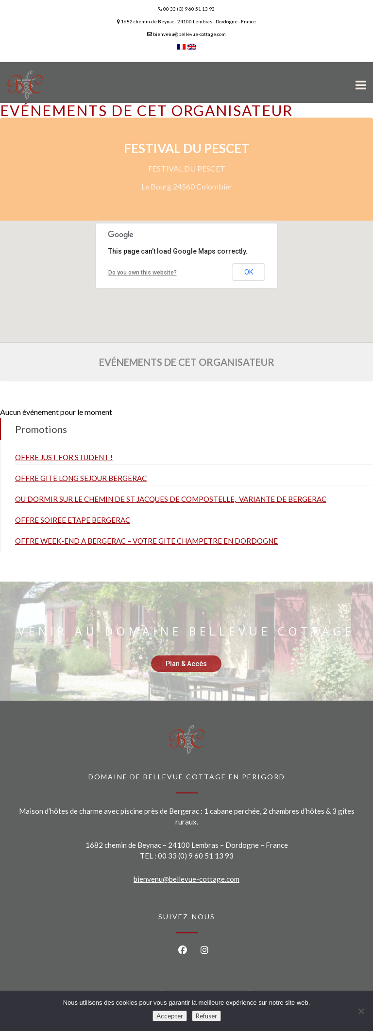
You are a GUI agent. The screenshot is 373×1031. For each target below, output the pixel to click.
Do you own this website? (142, 272)
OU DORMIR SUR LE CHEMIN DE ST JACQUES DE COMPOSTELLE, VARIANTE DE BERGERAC (170, 499)
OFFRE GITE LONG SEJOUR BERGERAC (81, 478)
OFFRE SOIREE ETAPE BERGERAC (72, 520)
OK (248, 272)
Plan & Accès (186, 664)
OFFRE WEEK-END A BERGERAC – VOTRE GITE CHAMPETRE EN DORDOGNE (146, 540)
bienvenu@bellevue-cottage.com (186, 879)
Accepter (169, 1016)
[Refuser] (361, 1011)
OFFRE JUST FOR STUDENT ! (64, 457)
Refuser (206, 1016)
